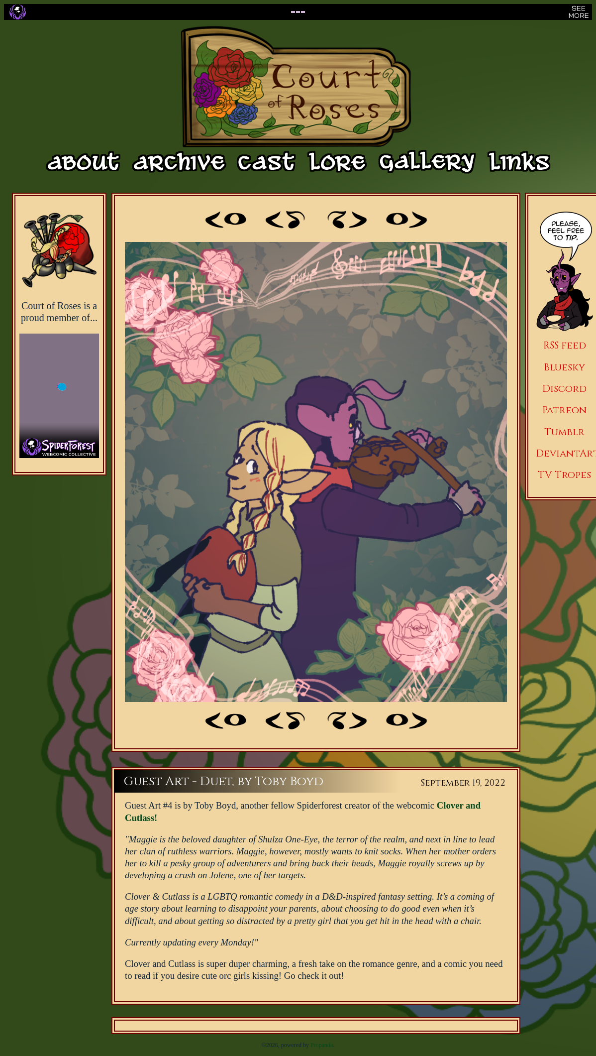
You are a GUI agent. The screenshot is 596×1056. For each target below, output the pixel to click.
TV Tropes (564, 474)
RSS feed (564, 345)
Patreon (564, 410)
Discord (564, 388)
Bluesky (564, 367)
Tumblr (564, 432)
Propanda (321, 1045)
